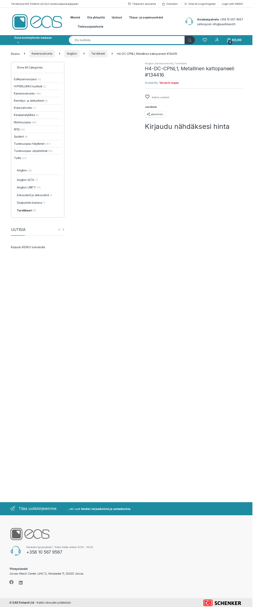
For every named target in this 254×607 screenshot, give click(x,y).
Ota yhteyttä (96, 17)
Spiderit (21, 136)
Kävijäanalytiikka (26, 115)
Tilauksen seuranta (142, 4)
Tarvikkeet (98, 53)
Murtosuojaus (25, 122)
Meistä (75, 17)
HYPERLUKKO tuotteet (30, 86)
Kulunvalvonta (25, 107)
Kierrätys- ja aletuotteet (31, 100)
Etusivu (15, 53)
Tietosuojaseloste (90, 26)
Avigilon (72, 53)
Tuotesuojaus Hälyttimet (32, 143)
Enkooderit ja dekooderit (34, 195)
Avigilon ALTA (27, 180)
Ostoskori (170, 4)
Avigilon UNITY (29, 187)
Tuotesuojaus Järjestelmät (33, 150)
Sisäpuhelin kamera (31, 203)
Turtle (20, 158)
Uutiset (117, 17)
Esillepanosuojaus (27, 79)
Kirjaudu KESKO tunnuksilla (28, 247)
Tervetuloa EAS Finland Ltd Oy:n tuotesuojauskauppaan (44, 3)
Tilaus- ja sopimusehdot (146, 17)
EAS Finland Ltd (23, 602)
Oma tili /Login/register (200, 4)
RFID (19, 129)
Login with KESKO (232, 3)
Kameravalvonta (42, 53)
